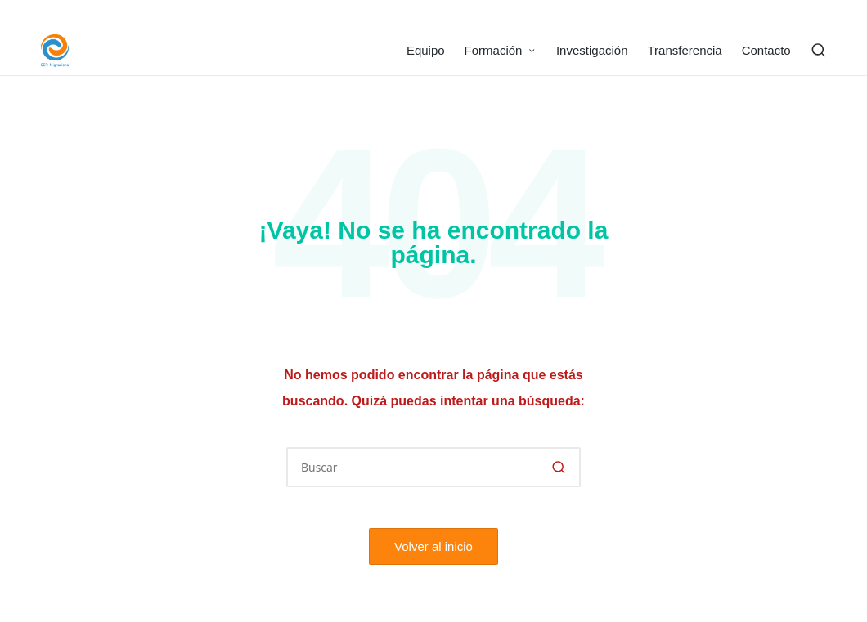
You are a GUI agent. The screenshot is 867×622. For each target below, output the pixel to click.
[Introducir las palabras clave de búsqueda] (433, 467)
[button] (558, 467)
